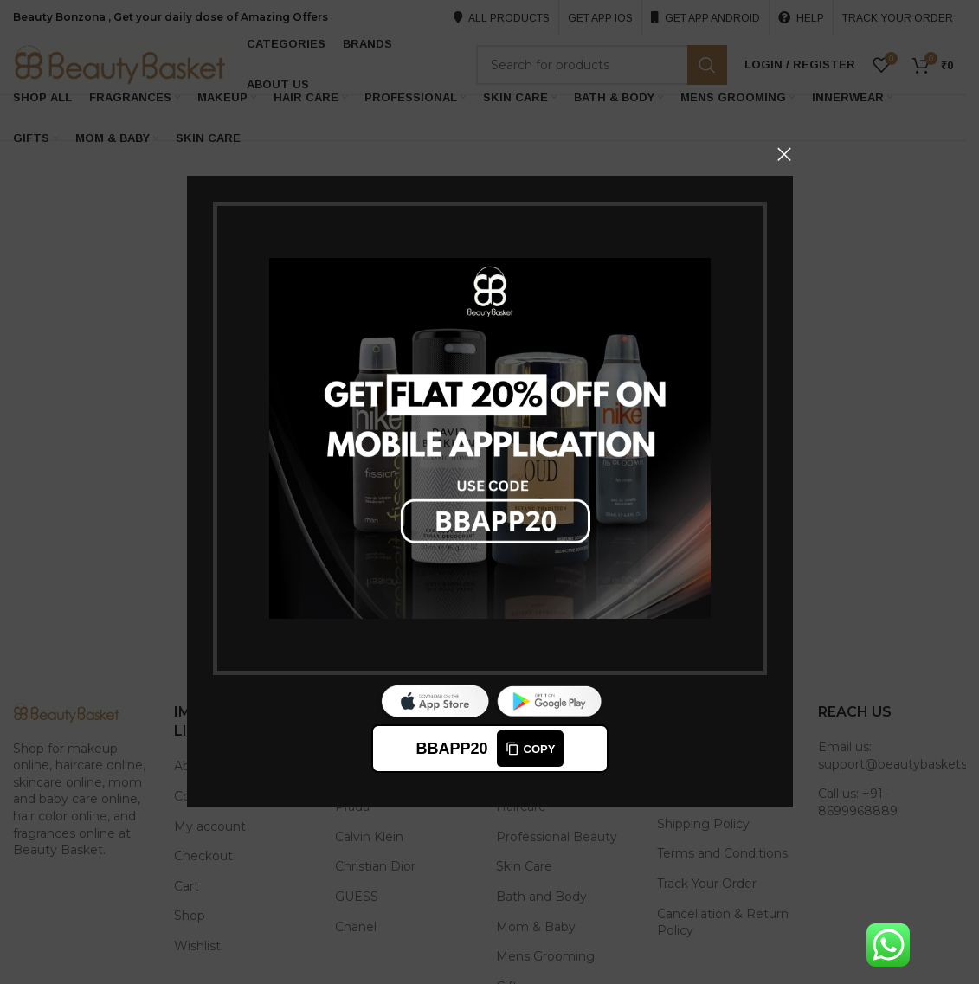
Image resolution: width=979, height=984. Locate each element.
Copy (530, 749)
